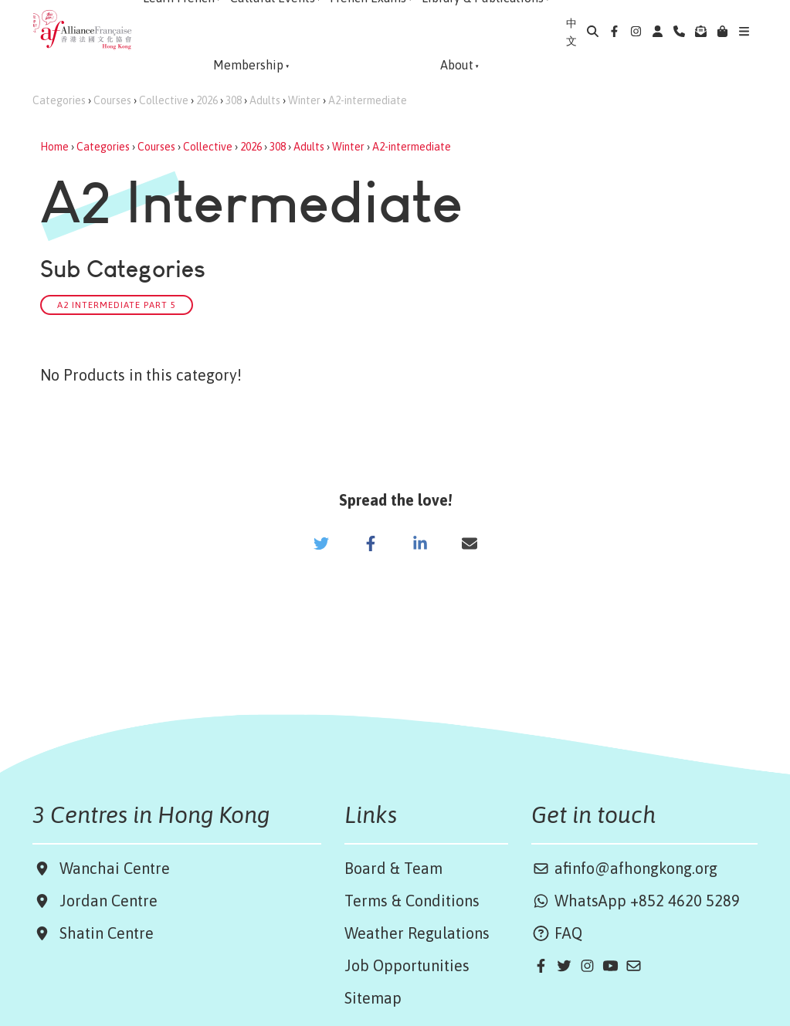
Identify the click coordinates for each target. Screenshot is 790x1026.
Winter (304, 100)
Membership (248, 65)
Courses (112, 100)
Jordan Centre (105, 900)
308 (233, 100)
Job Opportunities (407, 965)
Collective (163, 100)
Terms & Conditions (412, 900)
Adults (264, 100)
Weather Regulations (417, 933)
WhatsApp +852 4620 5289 (635, 900)
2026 (207, 100)
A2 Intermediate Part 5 (116, 305)
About (456, 65)
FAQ (556, 933)
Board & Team (393, 868)
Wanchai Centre (116, 868)
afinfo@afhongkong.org (624, 868)
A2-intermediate (367, 100)
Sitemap (373, 998)
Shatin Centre (103, 933)
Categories (59, 100)
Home (54, 147)
